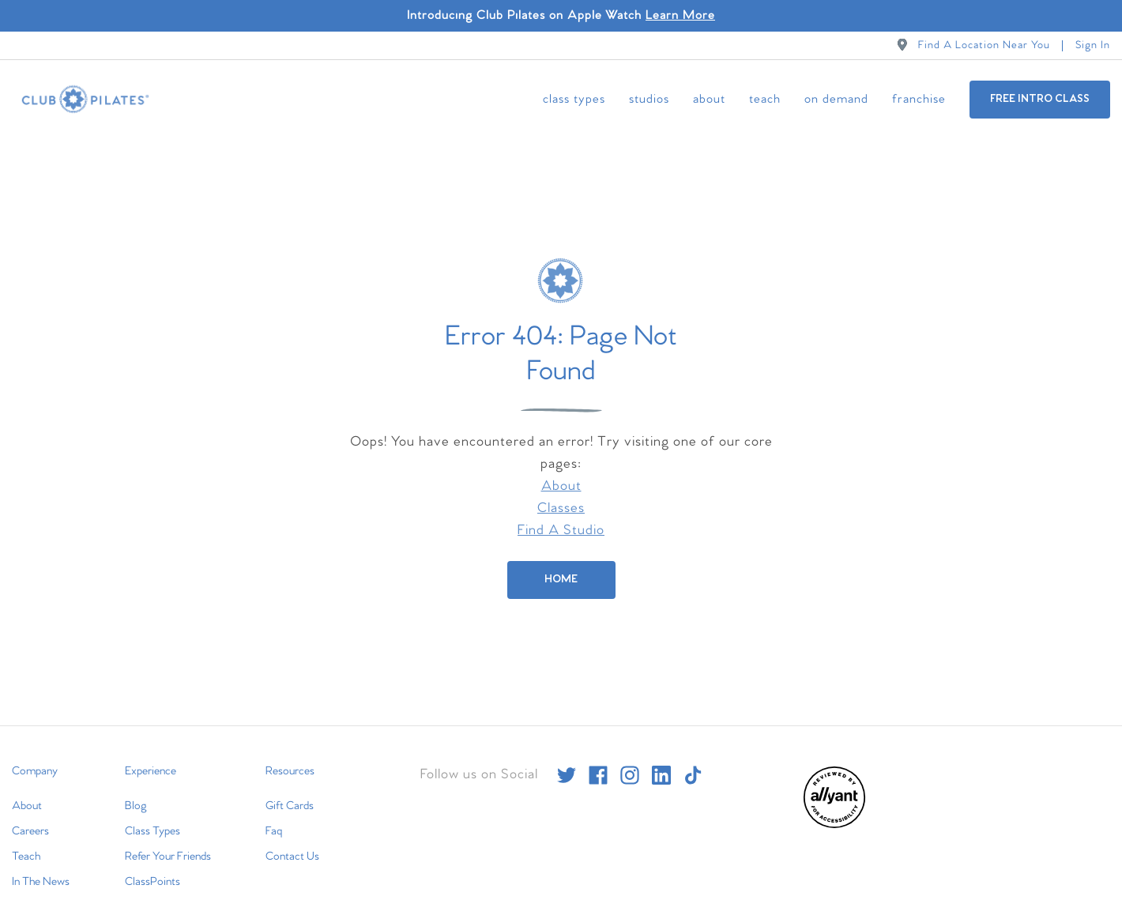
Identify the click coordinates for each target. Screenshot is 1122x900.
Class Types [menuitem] (574, 99)
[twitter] (566, 753)
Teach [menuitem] (765, 99)
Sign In (1092, 45)
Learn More (680, 15)
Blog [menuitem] (136, 784)
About (561, 464)
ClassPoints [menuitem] (152, 860)
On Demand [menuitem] (836, 99)
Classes (561, 486)
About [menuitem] (709, 99)
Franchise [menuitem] (919, 99)
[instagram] (629, 753)
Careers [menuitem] (30, 809)
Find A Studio (561, 508)
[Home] (561, 558)
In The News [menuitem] (41, 860)
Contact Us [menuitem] (292, 834)
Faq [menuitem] (273, 809)
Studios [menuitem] (649, 99)
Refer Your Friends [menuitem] (168, 834)
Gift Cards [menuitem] (289, 784)
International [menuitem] (41, 885)
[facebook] (598, 753)
